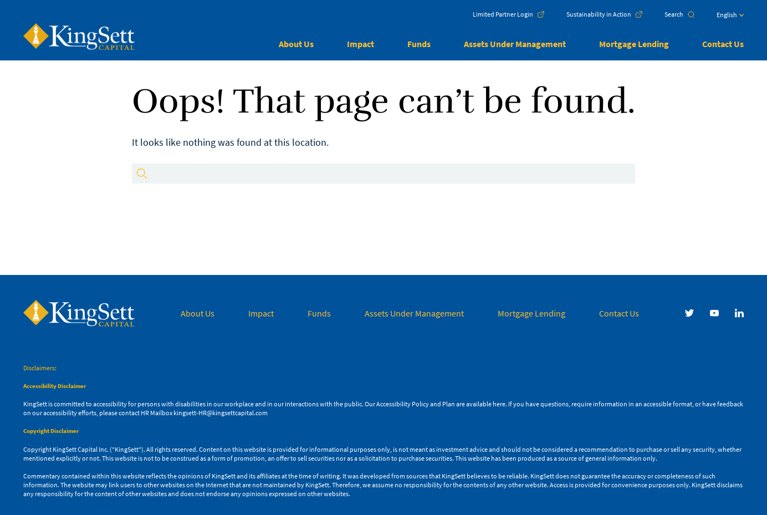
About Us (296, 43)
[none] (719, 17)
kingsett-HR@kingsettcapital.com (220, 413)
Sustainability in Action (598, 14)
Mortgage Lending (634, 43)
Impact (360, 43)
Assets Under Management (515, 43)
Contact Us (723, 43)
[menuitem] (730, 17)
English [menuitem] (727, 15)
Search (673, 14)
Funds (419, 43)
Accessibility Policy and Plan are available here (440, 404)
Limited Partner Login (503, 14)
